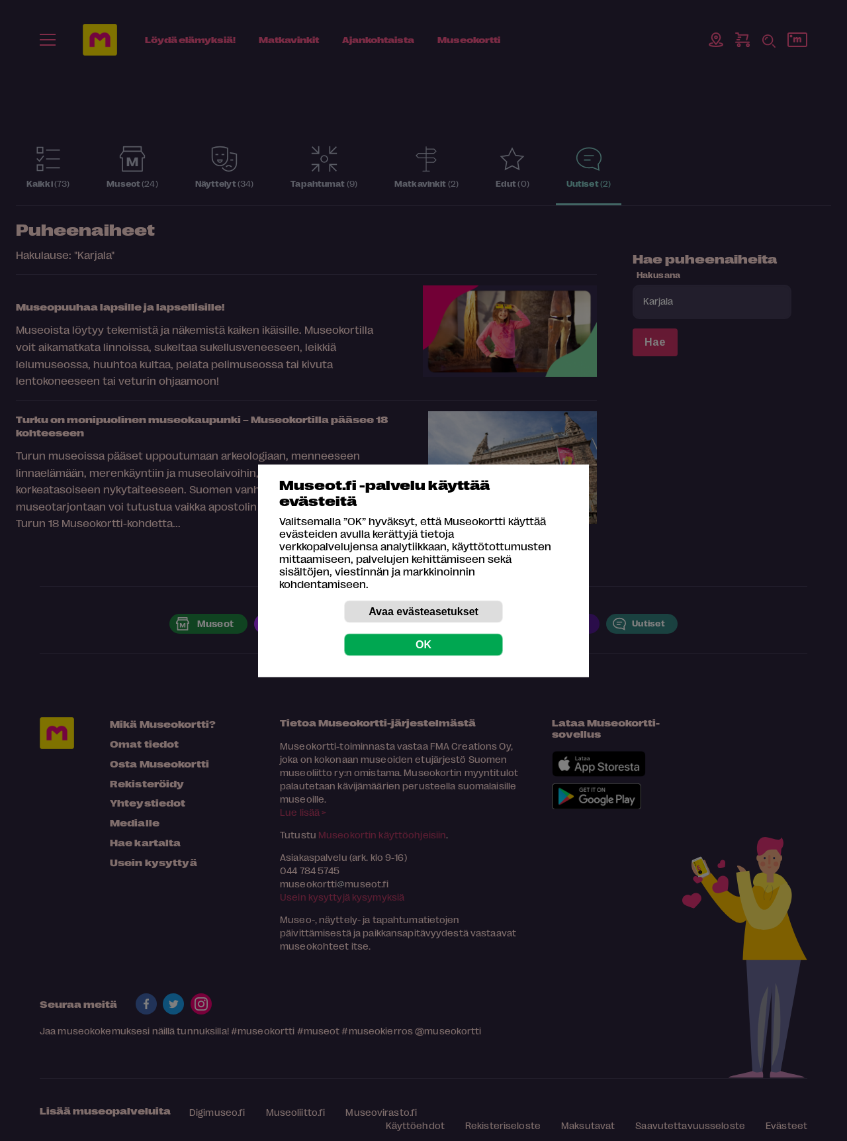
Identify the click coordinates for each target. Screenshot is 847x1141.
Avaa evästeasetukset (423, 611)
